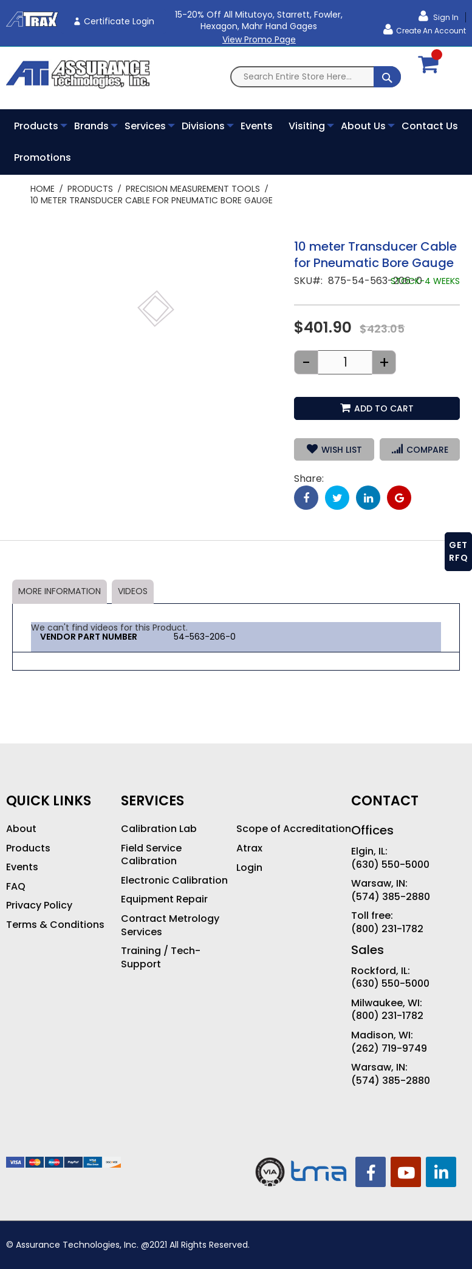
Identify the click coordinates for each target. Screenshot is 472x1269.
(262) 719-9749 (389, 1048)
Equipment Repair (164, 899)
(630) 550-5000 (390, 864)
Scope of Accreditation (293, 829)
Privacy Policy (39, 905)
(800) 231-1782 (387, 929)
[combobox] (315, 76)
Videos (133, 591)
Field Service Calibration (151, 855)
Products (90, 189)
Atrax (249, 848)
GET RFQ (458, 551)
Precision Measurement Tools (193, 189)
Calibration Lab (159, 829)
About (21, 829)
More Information (59, 591)
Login (249, 868)
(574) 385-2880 (390, 897)
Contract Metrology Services (170, 925)
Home (42, 189)
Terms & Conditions (55, 925)
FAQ (16, 886)
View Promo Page (259, 39)
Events (22, 867)
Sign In (445, 17)
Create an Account (431, 30)
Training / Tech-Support (160, 957)
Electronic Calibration (174, 880)
